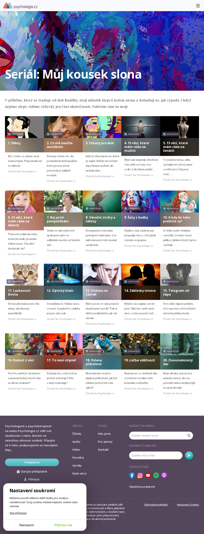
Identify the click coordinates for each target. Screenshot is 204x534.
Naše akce (79, 473)
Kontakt (103, 449)
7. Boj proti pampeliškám (58, 219)
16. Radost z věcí (21, 360)
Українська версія (142, 486)
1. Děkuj (14, 143)
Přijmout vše (63, 525)
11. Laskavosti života (19, 292)
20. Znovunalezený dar (178, 362)
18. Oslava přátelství (94, 362)
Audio (76, 442)
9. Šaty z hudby (136, 217)
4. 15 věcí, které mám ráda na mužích (136, 147)
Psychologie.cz (20, 6)
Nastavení (26, 525)
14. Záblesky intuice (140, 290)
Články (76, 434)
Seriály (77, 465)
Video (76, 449)
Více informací (18, 513)
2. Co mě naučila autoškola (60, 145)
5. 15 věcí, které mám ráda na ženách (175, 147)
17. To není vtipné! (61, 360)
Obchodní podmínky (156, 504)
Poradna (78, 457)
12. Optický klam (60, 290)
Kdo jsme (104, 434)
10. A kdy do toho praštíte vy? (176, 219)
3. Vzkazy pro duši (100, 143)
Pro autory (105, 442)
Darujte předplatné (32, 471)
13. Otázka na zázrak (97, 292)
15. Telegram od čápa (176, 292)
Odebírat (189, 455)
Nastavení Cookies (188, 504)
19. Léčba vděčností (139, 360)
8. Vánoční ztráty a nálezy (100, 219)
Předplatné (32, 462)
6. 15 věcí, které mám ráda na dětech (20, 221)
